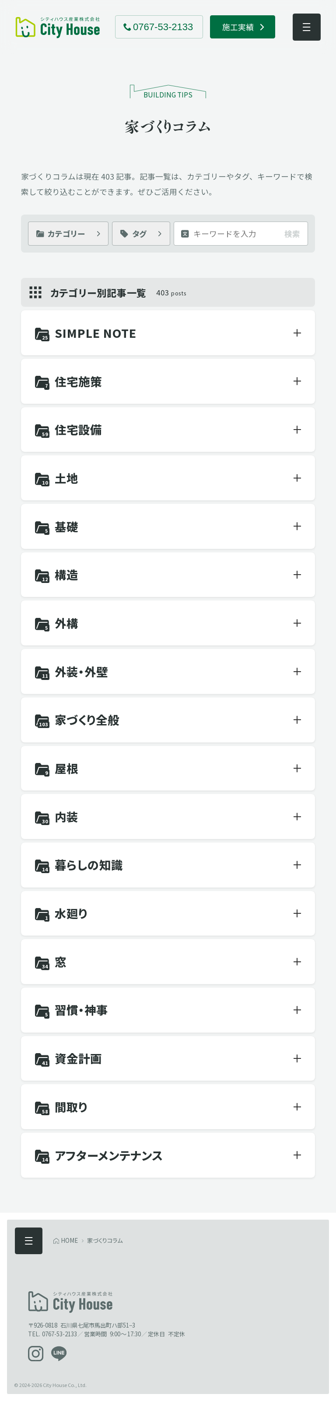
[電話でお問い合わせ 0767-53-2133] (159, 26)
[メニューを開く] (307, 27)
